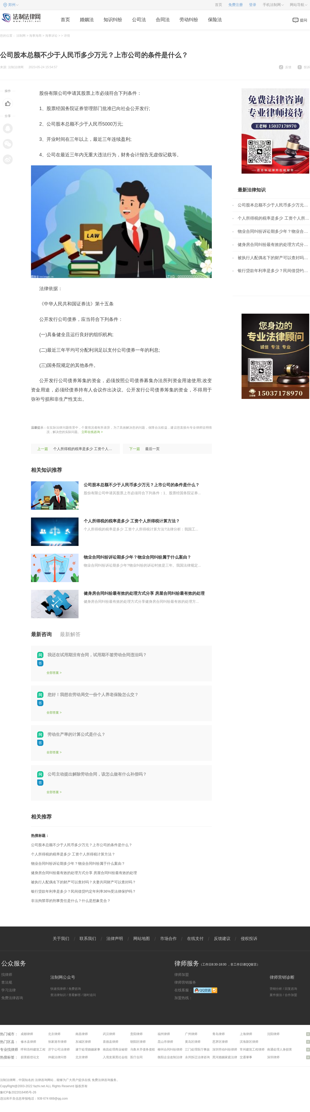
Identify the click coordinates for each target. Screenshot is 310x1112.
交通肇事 (246, 1057)
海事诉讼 (51, 35)
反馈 (288, 67)
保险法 (215, 19)
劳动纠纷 (189, 19)
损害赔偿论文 (30, 1057)
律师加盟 (181, 974)
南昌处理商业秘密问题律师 (121, 1049)
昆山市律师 (165, 1042)
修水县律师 (28, 1042)
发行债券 (75, 414)
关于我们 (61, 938)
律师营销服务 (185, 982)
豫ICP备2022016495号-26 (18, 1092)
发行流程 (95, 414)
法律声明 (114, 938)
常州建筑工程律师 (252, 1049)
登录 (252, 5)
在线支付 (195, 938)
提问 (303, 20)
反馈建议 (222, 938)
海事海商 (35, 35)
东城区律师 (83, 1042)
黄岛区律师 (192, 1042)
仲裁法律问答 (57, 1057)
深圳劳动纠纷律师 (224, 1049)
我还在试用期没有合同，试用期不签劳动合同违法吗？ (97, 655)
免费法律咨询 (12, 998)
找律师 (6, 974)
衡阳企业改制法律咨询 (173, 1057)
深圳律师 (273, 1057)
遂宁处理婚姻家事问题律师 (94, 1049)
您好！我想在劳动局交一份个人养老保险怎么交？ (93, 694)
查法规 (6, 982)
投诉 (307, 67)
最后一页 (152, 449)
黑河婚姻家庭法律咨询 (227, 1057)
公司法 (139, 19)
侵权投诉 (249, 938)
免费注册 (235, 5)
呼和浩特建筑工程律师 (36, 1049)
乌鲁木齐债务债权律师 (145, 1049)
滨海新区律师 (249, 1042)
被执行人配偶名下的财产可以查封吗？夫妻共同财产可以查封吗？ (83, 882)
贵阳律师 (136, 1034)
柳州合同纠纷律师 (170, 1049)
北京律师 (54, 1034)
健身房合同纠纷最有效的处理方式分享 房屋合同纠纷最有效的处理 (144, 593)
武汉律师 (109, 1034)
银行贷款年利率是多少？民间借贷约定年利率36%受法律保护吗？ (83, 891)
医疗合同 (136, 1057)
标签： (38, 414)
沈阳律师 (273, 1034)
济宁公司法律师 (59, 1049)
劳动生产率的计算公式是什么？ (76, 734)
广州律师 (191, 1034)
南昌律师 (81, 1034)
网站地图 (141, 938)
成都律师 (27, 1034)
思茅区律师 (220, 1042)
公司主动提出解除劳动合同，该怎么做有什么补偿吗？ (97, 774)
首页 (218, 5)
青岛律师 (218, 1034)
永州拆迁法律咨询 (197, 1057)
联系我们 (88, 938)
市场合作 (168, 938)
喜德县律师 (110, 1042)
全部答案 (53, 673)
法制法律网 (8, 1080)
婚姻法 (87, 19)
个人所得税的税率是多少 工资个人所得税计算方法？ (95, 449)
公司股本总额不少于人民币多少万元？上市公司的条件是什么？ (141, 485)
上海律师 (246, 1034)
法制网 (21, 35)
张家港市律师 (57, 1042)
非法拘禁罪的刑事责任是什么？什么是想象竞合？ (71, 901)
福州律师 (164, 1034)
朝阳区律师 (138, 1042)
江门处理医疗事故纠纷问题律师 (206, 1049)
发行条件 (115, 414)
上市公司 (55, 414)
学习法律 (8, 990)
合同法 (163, 19)
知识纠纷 (113, 19)
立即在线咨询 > (92, 432)
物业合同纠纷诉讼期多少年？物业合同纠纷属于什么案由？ (137, 557)
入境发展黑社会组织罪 (118, 1057)
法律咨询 (41, 1080)
